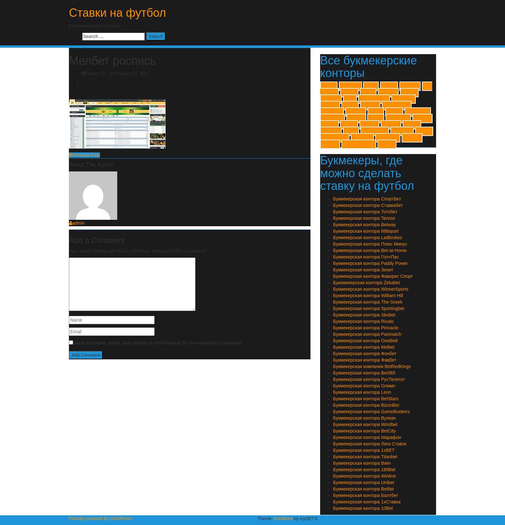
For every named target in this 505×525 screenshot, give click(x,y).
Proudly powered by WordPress (100, 518)
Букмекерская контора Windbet (365, 424)
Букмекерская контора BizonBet (366, 405)
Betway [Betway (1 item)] (409, 92)
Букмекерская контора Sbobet (364, 314)
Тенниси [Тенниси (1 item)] (412, 137)
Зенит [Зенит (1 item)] (351, 131)
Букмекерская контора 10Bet (363, 508)
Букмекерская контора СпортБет (367, 198)
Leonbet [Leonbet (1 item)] (330, 105)
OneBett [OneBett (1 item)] (370, 105)
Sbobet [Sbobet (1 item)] (394, 112)
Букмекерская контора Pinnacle (365, 327)
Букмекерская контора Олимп (364, 385)
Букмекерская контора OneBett (365, 340)
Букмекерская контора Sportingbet (368, 308)
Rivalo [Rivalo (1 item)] (376, 112)
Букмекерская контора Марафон (367, 437)
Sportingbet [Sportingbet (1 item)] (418, 112)
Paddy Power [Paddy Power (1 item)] (396, 105)
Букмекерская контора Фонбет (364, 353)
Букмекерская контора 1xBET (364, 450)
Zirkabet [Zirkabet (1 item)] (369, 124)
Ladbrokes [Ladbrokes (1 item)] (404, 99)
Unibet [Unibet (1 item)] (375, 118)
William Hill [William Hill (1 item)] (398, 118)
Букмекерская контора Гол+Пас (366, 256)
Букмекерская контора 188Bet (364, 469)
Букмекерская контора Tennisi (364, 218)
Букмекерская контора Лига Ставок (369, 443)
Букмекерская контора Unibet (363, 482)
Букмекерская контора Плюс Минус (370, 244)
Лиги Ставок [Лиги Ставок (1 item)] (375, 131)
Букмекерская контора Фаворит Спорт (373, 276)
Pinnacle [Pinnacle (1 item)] (356, 112)
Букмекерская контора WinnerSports (370, 289)
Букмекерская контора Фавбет (364, 360)
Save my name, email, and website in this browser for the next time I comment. (158, 342)
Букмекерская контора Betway (364, 224)
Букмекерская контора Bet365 (364, 372)
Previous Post (84, 155)
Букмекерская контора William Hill (368, 295)
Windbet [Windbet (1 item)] (422, 118)
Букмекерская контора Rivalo (363, 321)
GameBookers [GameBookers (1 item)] (374, 99)
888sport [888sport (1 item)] (410, 86)
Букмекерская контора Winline (364, 476)
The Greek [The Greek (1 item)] (332, 118)
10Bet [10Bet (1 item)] (370, 86)
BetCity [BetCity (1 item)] (349, 92)
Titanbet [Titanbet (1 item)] (356, 118)
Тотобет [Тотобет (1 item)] (330, 144)
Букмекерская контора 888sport (366, 231)
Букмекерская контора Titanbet (365, 456)
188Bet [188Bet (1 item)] (389, 86)
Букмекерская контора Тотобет (365, 211)
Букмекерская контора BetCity (364, 430)
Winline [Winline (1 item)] (329, 124)
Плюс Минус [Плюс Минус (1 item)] (334, 137)
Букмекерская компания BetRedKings (372, 366)
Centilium (283, 518)
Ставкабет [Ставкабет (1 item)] (387, 137)
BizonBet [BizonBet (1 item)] (330, 99)
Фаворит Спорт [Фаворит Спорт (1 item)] (359, 144)
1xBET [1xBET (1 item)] (328, 86)
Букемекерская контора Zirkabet (366, 282)
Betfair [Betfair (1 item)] (368, 92)
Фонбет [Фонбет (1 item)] (387, 144)
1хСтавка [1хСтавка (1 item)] (350, 86)
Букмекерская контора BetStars (365, 398)
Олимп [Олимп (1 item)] (424, 131)
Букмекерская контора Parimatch (367, 334)
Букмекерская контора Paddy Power (370, 263)
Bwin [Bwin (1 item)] (350, 99)
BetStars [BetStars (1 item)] (388, 92)
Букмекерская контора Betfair (363, 488)
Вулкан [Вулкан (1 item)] (412, 124)
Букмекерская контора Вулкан (364, 418)
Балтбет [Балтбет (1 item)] (391, 124)
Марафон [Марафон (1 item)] (402, 131)
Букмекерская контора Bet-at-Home (370, 250)
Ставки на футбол (117, 12)
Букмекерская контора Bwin (362, 463)
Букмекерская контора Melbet (364, 347)
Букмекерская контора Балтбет (365, 495)
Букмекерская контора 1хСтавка (367, 501)
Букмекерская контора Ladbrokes (367, 237)
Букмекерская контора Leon (362, 392)
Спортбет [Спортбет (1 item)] (362, 137)
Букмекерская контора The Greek (367, 302)
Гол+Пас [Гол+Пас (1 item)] (330, 131)
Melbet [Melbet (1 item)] (350, 105)
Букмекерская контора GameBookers (371, 411)
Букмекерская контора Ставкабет (368, 205)
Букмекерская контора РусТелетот (369, 379)
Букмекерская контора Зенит (363, 269)
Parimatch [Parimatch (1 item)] (332, 112)
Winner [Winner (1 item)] (349, 124)
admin (77, 223)
